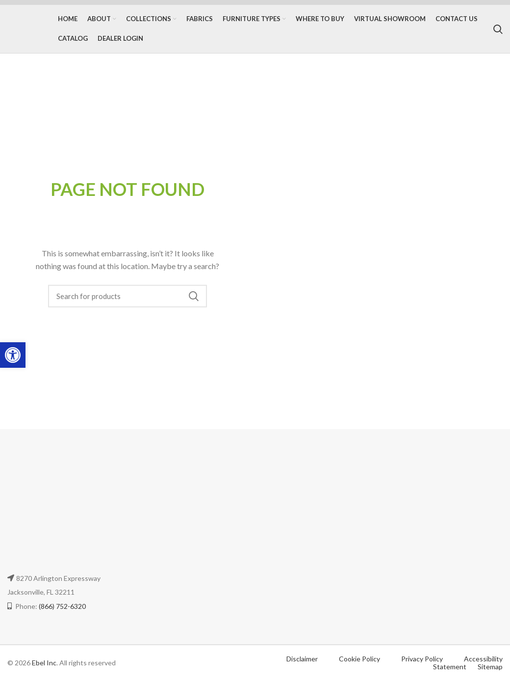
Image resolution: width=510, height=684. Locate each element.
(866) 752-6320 (62, 608)
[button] (13, 355)
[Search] (498, 30)
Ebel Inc (44, 665)
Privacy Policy (422, 661)
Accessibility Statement (468, 665)
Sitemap (490, 669)
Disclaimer (302, 661)
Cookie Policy (360, 661)
